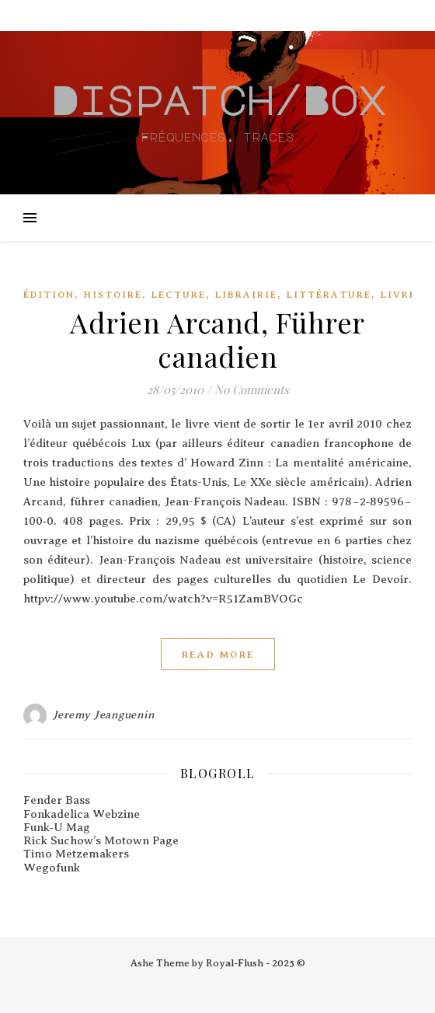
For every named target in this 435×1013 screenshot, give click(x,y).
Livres (402, 294)
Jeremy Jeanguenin (104, 715)
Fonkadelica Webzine (81, 814)
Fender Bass (56, 800)
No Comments (251, 389)
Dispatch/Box (217, 99)
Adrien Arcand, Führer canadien (217, 339)
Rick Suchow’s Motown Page (101, 840)
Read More (218, 654)
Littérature (329, 294)
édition (49, 294)
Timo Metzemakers (76, 853)
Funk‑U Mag (56, 827)
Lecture (178, 294)
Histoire (113, 294)
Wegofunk (51, 867)
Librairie (246, 294)
